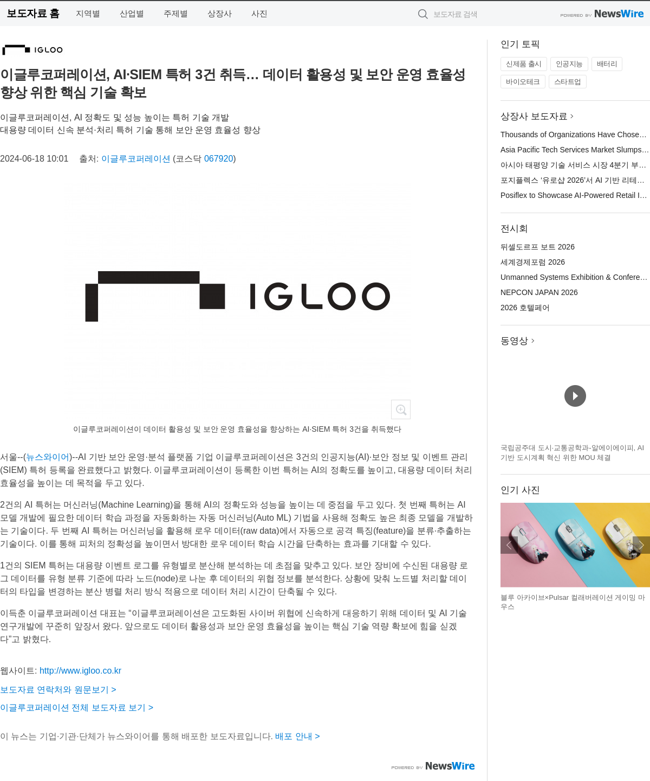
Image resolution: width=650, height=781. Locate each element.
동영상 (514, 341)
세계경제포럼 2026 (532, 262)
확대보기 (401, 409)
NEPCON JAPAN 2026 (539, 292)
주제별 (176, 13)
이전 (509, 545)
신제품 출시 (524, 64)
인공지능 (569, 64)
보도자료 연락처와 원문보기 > (58, 689)
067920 (218, 158)
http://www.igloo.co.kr (80, 670)
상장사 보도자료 (534, 116)
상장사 (219, 13)
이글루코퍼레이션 (136, 158)
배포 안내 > (297, 736)
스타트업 (567, 82)
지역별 (88, 13)
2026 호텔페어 (525, 307)
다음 (641, 545)
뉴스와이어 (47, 457)
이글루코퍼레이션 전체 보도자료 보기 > (76, 707)
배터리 (607, 64)
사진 (259, 13)
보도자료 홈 (32, 13)
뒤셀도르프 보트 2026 (537, 246)
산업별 (132, 13)
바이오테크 (523, 82)
